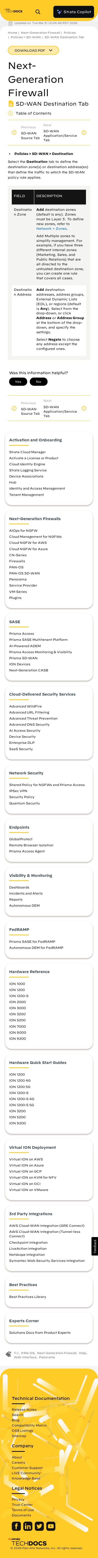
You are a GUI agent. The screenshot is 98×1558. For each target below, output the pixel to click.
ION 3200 (17, 1014)
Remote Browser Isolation (31, 845)
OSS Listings (22, 1430)
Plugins (15, 597)
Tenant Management (26, 494)
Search (18, 1415)
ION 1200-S (18, 996)
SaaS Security (21, 749)
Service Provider (23, 585)
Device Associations (26, 476)
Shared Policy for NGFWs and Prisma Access (47, 785)
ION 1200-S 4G (21, 1099)
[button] (94, 1246)
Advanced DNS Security (29, 724)
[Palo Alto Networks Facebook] (17, 1529)
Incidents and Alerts (26, 893)
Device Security (22, 736)
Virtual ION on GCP (25, 1171)
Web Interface (25, 1357)
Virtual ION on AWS (26, 1159)
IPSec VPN (18, 791)
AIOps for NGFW (23, 530)
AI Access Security (25, 730)
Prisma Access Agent (27, 851)
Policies (70, 32)
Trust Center (22, 1504)
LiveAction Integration (28, 1248)
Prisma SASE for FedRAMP (32, 941)
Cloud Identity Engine (27, 464)
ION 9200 (17, 1038)
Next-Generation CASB (28, 670)
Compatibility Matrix (29, 1425)
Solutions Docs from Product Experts (40, 1332)
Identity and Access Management (37, 488)
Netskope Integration (27, 1254)
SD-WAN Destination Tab (64, 37)
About (17, 1457)
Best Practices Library (27, 1296)
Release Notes (24, 1409)
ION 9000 (17, 1032)
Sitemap (19, 1436)
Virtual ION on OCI (25, 1183)
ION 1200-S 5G (21, 1105)
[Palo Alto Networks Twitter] (40, 1529)
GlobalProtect (20, 839)
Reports (15, 899)
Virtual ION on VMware (28, 1189)
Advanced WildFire (25, 706)
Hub (12, 482)
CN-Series (18, 555)
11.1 (16, 1353)
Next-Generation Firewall (40, 32)
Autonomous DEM (24, 905)
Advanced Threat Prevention (33, 718)
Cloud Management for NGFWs (35, 536)
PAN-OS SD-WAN (24, 573)
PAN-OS (16, 567)
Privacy (18, 1499)
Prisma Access (21, 633)
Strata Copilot (73, 12)
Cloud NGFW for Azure (28, 549)
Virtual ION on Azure (26, 1165)
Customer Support (27, 1467)
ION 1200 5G (19, 1086)
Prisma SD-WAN (23, 658)
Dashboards (19, 887)
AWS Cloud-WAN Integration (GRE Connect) (46, 1225)
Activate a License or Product (33, 458)
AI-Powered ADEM (25, 646)
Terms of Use (23, 1510)
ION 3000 (17, 1008)
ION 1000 (17, 983)
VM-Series (18, 591)
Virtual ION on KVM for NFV (32, 1177)
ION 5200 (17, 1020)
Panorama (18, 579)
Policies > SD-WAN (26, 37)
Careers (18, 1462)
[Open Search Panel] (39, 11)
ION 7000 (17, 1026)
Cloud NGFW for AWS (28, 542)
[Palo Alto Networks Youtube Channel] (50, 1529)
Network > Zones (51, 229)
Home (12, 32)
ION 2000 (17, 1002)
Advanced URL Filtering (29, 712)
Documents (21, 1515)
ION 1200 (17, 990)
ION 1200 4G (20, 1080)
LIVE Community (26, 1473)
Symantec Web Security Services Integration (47, 1260)
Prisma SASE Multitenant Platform (38, 639)
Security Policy (21, 797)
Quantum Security (24, 803)
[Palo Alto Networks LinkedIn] (28, 1529)
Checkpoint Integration (28, 1242)
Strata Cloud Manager (27, 452)
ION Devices (19, 664)
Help (82, 1353)
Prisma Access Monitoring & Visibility (40, 652)
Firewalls (17, 561)
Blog (15, 1420)
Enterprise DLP (21, 742)
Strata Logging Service (28, 470)
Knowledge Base (26, 1478)
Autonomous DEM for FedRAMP (36, 947)
